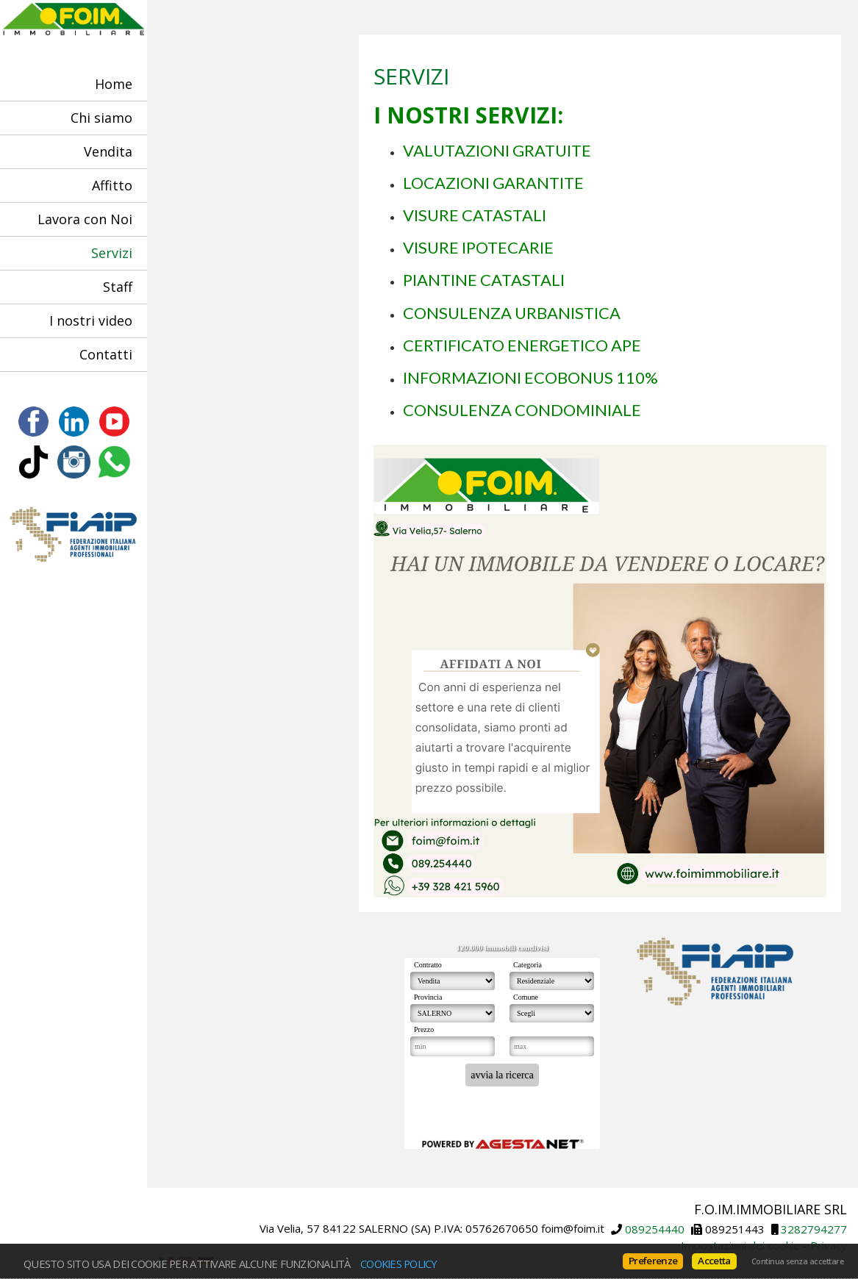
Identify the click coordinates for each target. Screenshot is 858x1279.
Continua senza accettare (797, 1261)
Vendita (108, 151)
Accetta (714, 1260)
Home (113, 84)
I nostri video (90, 320)
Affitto (112, 185)
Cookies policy (398, 1263)
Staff (117, 286)
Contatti (105, 354)
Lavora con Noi (84, 219)
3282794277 (814, 1229)
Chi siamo (101, 117)
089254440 (654, 1229)
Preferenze (653, 1260)
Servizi (111, 253)
